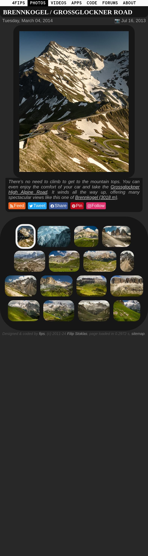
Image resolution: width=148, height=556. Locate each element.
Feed (16, 205)
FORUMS (110, 3)
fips (42, 334)
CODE (92, 3)
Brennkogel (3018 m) (96, 197)
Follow (96, 205)
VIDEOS (59, 3)
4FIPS (18, 3)
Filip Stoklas (77, 334)
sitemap (138, 334)
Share (58, 205)
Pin (76, 205)
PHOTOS (38, 3)
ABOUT (129, 3)
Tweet (37, 205)
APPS (76, 3)
